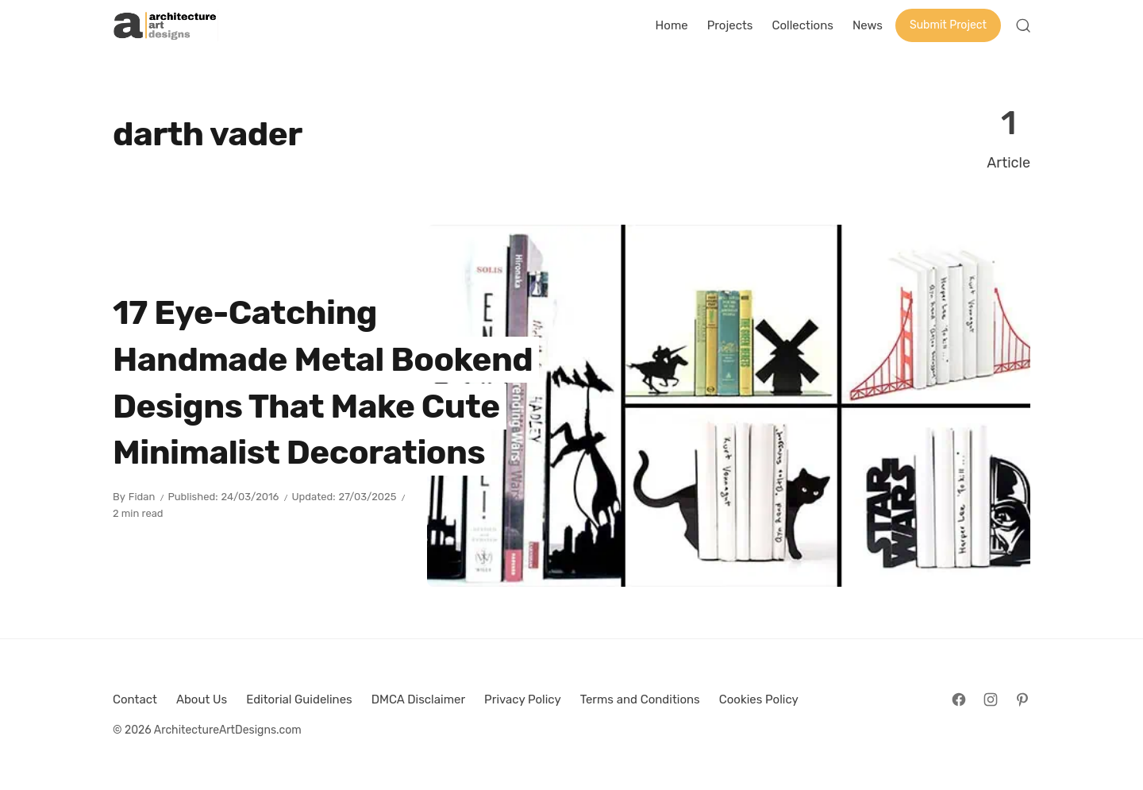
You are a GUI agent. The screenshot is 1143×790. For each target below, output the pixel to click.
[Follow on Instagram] (990, 699)
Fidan (142, 497)
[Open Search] (1023, 25)
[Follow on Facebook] (959, 699)
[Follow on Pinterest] (1022, 699)
